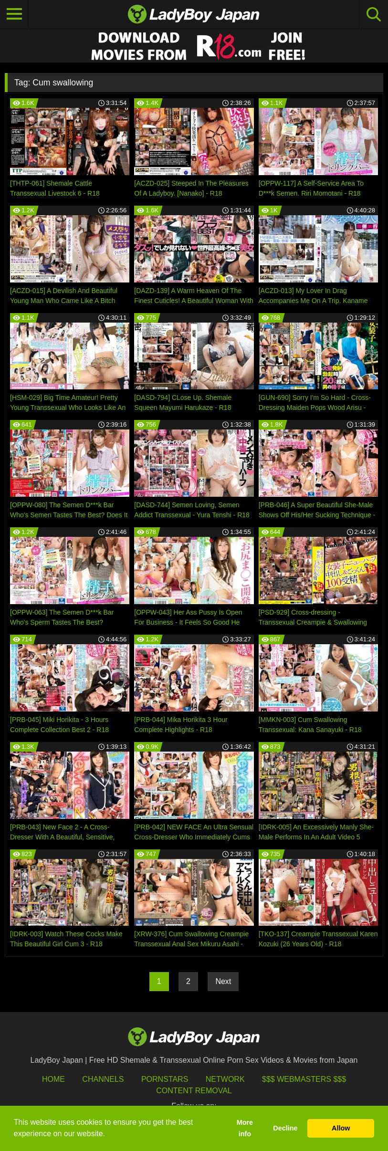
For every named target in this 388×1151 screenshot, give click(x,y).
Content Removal (194, 1091)
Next (223, 981)
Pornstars (164, 1079)
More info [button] (245, 1128)
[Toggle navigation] (14, 14)
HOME (53, 1079)
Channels (103, 1079)
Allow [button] (341, 1128)
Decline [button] (285, 1128)
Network (225, 1079)
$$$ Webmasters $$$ (304, 1079)
